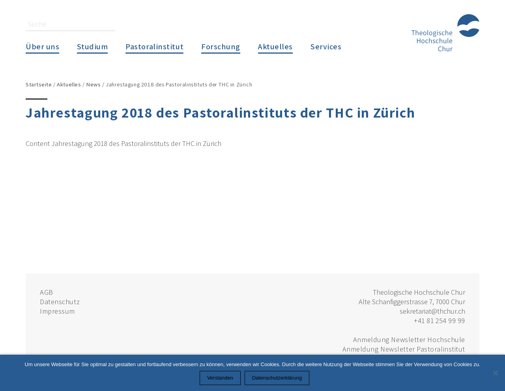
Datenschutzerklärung (277, 378)
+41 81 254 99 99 (439, 320)
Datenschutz (60, 301)
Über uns (42, 46)
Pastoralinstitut (154, 46)
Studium (92, 46)
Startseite (39, 84)
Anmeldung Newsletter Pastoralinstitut (403, 349)
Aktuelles (275, 46)
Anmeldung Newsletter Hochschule (409, 339)
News (93, 84)
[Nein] (495, 373)
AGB (46, 292)
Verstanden (220, 378)
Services (325, 46)
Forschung (220, 46)
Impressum (57, 311)
